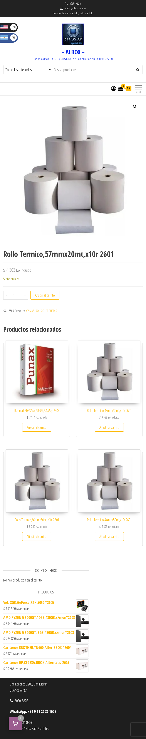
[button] (135, 107)
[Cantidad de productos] (15, 295)
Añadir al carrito (45, 295)
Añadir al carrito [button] (37, 427)
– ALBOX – (73, 52)
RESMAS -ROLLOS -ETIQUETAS (41, 311)
